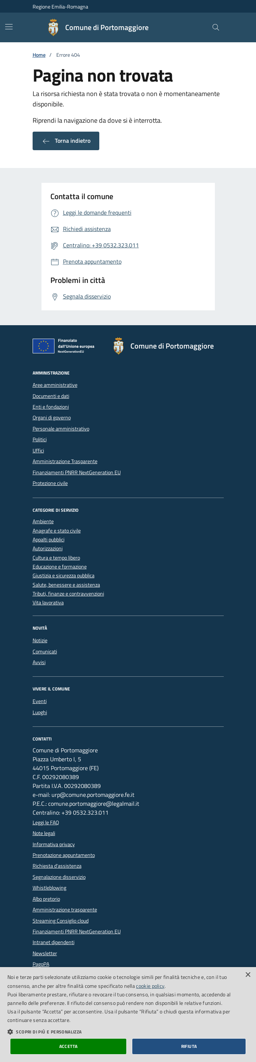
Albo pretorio (46, 899)
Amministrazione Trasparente (65, 461)
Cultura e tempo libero (56, 558)
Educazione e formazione (60, 567)
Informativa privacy (54, 844)
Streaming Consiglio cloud (61, 921)
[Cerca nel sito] (216, 28)
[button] (128, 1031)
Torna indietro (65, 141)
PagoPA (41, 964)
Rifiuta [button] (189, 1046)
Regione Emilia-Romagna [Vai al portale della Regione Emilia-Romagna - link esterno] (60, 6)
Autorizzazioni (48, 549)
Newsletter (45, 953)
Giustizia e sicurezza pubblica (63, 576)
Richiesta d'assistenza (57, 866)
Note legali (44, 833)
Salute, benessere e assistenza (66, 585)
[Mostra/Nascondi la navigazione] (8, 26)
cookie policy (150, 986)
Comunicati (45, 651)
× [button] (247, 975)
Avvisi (39, 662)
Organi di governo (52, 417)
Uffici (38, 450)
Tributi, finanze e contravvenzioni (68, 594)
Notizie (40, 640)
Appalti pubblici (48, 540)
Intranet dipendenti (53, 942)
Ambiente (43, 521)
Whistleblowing (49, 888)
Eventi (40, 701)
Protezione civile (50, 483)
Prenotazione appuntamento (64, 855)
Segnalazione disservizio (59, 877)
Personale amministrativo (61, 429)
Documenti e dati (51, 396)
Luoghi (40, 712)
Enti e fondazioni (51, 407)
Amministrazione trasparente (65, 910)
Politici (40, 439)
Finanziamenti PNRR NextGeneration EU (77, 472)
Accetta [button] (68, 1046)
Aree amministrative (55, 385)
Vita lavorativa (48, 603)
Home (39, 55)
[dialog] (128, 1014)
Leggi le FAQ (46, 822)
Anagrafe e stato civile (57, 531)
